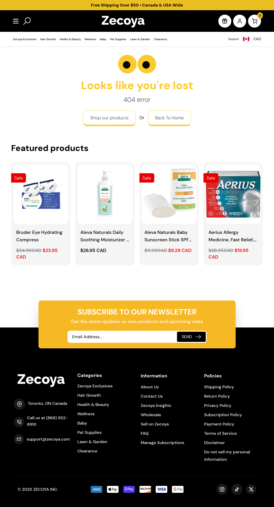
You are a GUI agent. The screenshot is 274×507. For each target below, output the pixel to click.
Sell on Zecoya (155, 424)
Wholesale (151, 415)
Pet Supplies (118, 39)
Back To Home (169, 118)
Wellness (90, 39)
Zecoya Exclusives (25, 39)
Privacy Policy (217, 405)
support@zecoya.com (48, 439)
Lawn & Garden (140, 39)
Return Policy (217, 396)
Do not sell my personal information (227, 455)
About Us (150, 387)
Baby (103, 39)
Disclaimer (214, 442)
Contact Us (152, 396)
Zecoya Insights (156, 405)
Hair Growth (48, 39)
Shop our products (109, 118)
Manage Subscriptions (162, 442)
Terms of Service (220, 433)
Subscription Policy (223, 415)
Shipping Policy (219, 387)
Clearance (160, 39)
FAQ (145, 433)
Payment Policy (219, 424)
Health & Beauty (70, 39)
